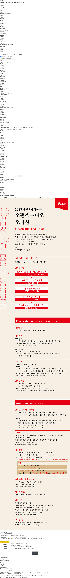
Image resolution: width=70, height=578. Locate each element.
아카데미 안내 (3, 117)
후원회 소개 (2, 41)
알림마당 (4, 30)
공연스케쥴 (2, 46)
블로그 (1, 143)
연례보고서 (2, 28)
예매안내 (2, 163)
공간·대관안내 (5, 94)
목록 (35, 553)
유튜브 (1, 148)
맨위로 (25, 577)
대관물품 (2, 106)
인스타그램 (2, 147)
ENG (1, 12)
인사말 (1, 15)
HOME (2, 4)
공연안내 (6, 108)
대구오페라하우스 (10, 129)
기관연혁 (2, 18)
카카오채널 (2, 150)
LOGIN (2, 7)
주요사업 (2, 20)
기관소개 (5, 14)
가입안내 (2, 43)
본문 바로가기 (3, 0)
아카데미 (5, 116)
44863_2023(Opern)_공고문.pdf (19, 543)
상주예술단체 (3, 23)
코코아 (1, 174)
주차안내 (2, 166)
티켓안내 (2, 111)
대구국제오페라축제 (16, 127)
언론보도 (2, 38)
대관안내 (2, 161)
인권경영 (2, 35)
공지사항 (3, 56)
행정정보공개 (3, 33)
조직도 (1, 22)
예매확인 (2, 171)
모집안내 (2, 192)
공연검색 (2, 48)
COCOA (2, 5)
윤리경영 (2, 36)
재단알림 (2, 31)
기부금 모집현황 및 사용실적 (6, 45)
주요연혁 (2, 132)
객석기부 (2, 172)
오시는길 (2, 140)
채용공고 (2, 190)
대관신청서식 (3, 101)
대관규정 (2, 104)
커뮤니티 (5, 122)
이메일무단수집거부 (4, 560)
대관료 (1, 103)
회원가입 (2, 564)
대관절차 (2, 99)
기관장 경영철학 (3, 17)
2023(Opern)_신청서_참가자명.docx (20, 545)
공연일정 (2, 109)
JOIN (1, 9)
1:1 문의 (1, 126)
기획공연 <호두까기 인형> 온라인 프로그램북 (21, 546)
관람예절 (2, 114)
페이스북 (2, 145)
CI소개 (1, 25)
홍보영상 (2, 27)
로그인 (1, 562)
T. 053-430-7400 (4, 570)
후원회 (4, 40)
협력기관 (2, 139)
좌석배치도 (2, 112)
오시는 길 (2, 565)
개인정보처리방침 (4, 557)
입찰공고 (2, 189)
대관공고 (2, 98)
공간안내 (2, 96)
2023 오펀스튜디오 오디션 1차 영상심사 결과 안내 (22, 548)
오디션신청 (2, 168)
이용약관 (2, 559)
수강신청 (2, 119)
